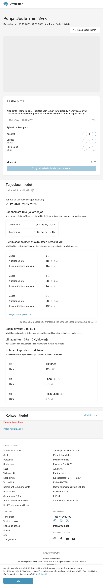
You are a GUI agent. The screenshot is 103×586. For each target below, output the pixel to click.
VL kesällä (8, 482)
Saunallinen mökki (12, 450)
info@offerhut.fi (61, 526)
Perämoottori (59, 473)
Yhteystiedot (9, 539)
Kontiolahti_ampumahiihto (16, 487)
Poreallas (8, 459)
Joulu (6, 455)
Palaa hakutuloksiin (13, 429)
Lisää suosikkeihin (86, 30)
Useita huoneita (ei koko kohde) (69, 487)
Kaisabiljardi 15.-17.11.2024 (67, 478)
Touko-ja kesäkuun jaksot (66, 450)
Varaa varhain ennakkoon (16, 500)
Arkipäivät (58, 468)
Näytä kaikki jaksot (19, 314)
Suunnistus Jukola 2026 (65, 500)
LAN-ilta (57, 496)
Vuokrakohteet (10, 521)
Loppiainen (9, 478)
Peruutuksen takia (62, 455)
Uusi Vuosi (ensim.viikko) (16, 505)
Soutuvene (8, 464)
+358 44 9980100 (62, 516)
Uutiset (6, 530)
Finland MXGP (60, 482)
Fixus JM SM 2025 (62, 464)
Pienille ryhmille (61, 459)
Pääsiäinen (9, 491)
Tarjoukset (8, 516)
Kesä (5, 468)
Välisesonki (9, 473)
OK (18, 580)
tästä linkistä (41, 574)
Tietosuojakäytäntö (51, 559)
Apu (5, 535)
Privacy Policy (68, 562)
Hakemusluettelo (11, 526)
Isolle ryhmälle (60, 491)
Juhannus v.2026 (12, 496)
